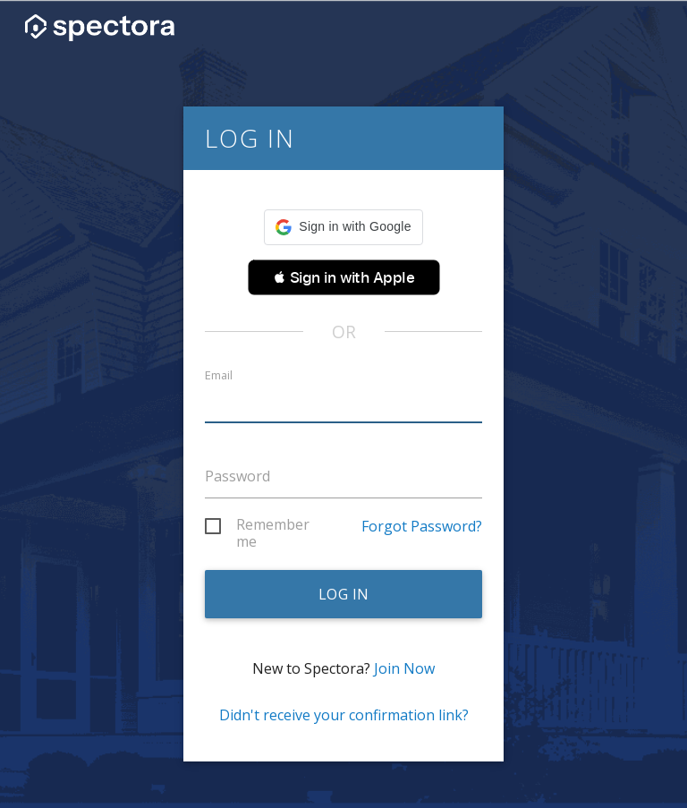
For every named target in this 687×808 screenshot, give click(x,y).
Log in (343, 594)
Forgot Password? (421, 526)
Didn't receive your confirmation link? (344, 715)
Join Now (404, 668)
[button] (343, 227)
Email (219, 375)
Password (237, 476)
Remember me (273, 527)
